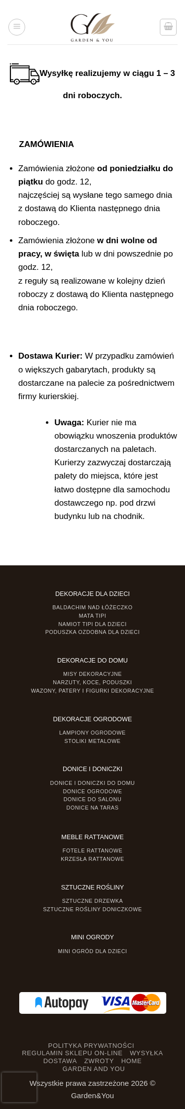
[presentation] (19, 1087)
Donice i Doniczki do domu (92, 783)
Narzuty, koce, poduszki (92, 682)
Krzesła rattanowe (92, 859)
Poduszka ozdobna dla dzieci (92, 632)
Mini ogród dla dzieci (92, 951)
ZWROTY (99, 1061)
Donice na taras (93, 808)
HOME (131, 1061)
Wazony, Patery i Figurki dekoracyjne (92, 691)
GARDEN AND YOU (94, 1068)
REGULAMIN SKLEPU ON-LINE (72, 1053)
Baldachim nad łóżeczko (92, 607)
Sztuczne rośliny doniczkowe (92, 909)
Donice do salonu (93, 799)
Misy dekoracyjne (92, 674)
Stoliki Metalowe (92, 741)
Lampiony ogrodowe (92, 733)
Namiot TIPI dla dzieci (92, 624)
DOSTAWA (60, 1061)
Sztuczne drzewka (92, 901)
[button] (16, 27)
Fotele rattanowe (92, 850)
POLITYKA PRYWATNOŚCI (91, 1045)
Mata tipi (92, 616)
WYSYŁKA (146, 1053)
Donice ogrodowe (92, 791)
